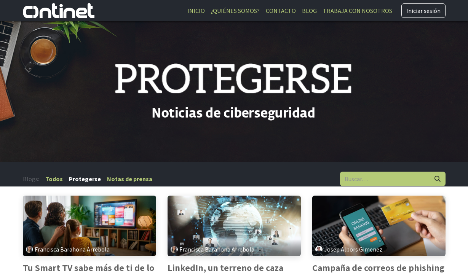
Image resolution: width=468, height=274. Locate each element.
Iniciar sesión (423, 10)
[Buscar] (438, 179)
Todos (54, 179)
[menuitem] (196, 10)
